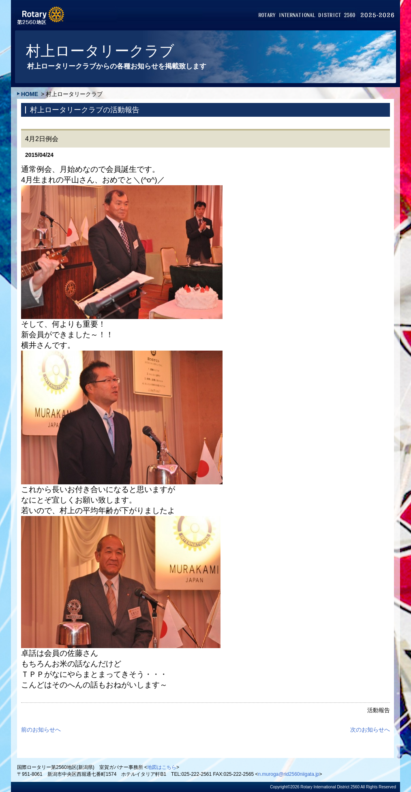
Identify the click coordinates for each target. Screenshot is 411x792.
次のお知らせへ (370, 729)
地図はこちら (161, 767)
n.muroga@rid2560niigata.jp (288, 774)
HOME (29, 94)
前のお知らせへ (41, 729)
